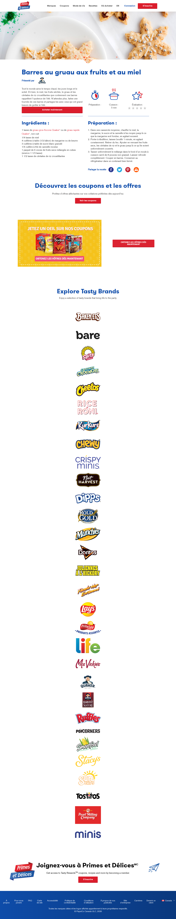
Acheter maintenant (52, 109)
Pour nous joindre (18, 901)
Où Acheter (107, 5)
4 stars (141, 109)
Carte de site (39, 901)
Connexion (129, 6)
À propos (6, 901)
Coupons (64, 5)
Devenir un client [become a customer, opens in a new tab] (150, 902)
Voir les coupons (88, 200)
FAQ (30, 900)
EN (117, 5)
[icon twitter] (119, 169)
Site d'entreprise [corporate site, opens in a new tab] (124, 902)
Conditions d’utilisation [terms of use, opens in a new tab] (86, 902)
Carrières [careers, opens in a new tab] (137, 901)
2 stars (133, 109)
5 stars (145, 109)
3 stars (137, 109)
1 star (129, 109)
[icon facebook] (111, 169)
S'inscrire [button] (88, 879)
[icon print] (136, 169)
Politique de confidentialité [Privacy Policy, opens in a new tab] (68, 902)
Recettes (93, 5)
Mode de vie (79, 5)
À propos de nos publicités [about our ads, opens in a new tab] (106, 902)
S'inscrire (147, 5)
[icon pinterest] (128, 169)
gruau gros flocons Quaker (46, 130)
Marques (51, 5)
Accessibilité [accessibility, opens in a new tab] (51, 901)
